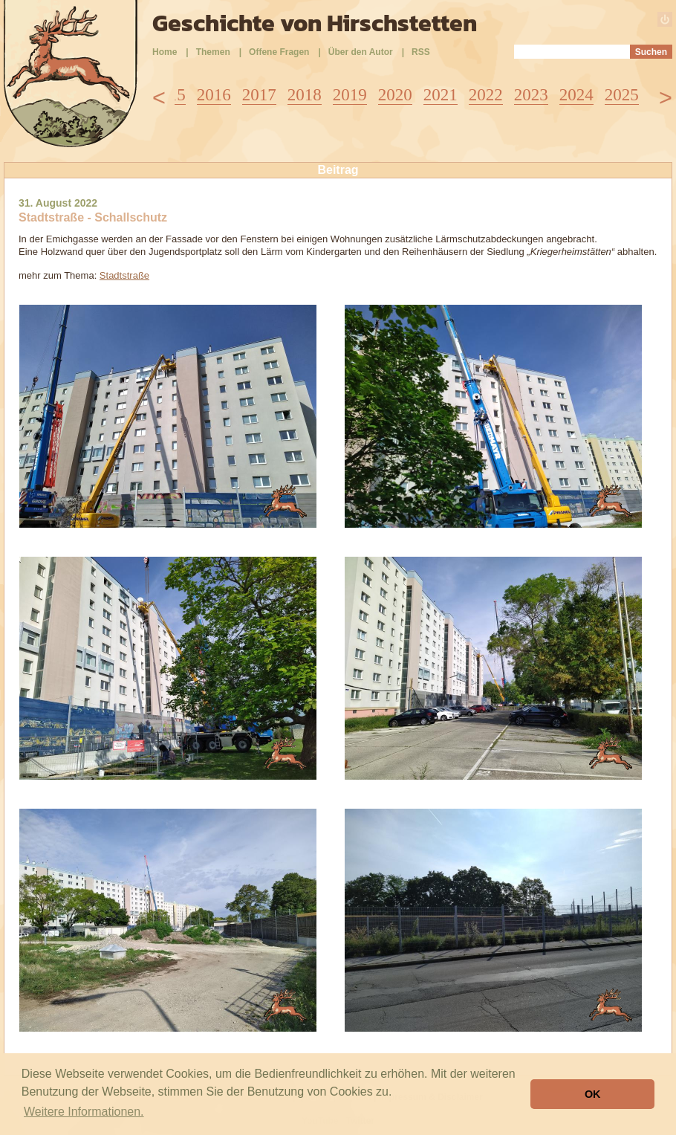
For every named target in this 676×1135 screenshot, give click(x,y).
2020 (395, 94)
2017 (259, 94)
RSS (421, 52)
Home (164, 52)
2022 (486, 94)
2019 (350, 94)
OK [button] (593, 1094)
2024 (576, 94)
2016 (214, 94)
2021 (440, 94)
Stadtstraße (124, 275)
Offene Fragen (279, 52)
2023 (531, 94)
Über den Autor (360, 52)
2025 (622, 94)
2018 (304, 94)
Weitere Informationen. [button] (84, 1111)
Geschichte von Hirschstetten (314, 23)
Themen (213, 52)
